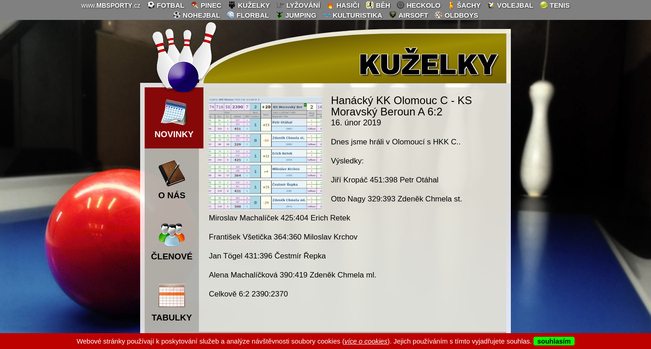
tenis (555, 5)
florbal (247, 15)
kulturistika (352, 15)
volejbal (510, 5)
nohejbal (196, 15)
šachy (464, 5)
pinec (206, 5)
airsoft (408, 15)
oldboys (456, 15)
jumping (295, 15)
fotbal (165, 5)
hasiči (342, 5)
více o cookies (365, 341)
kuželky (249, 5)
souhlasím (554, 341)
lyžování (298, 5)
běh (378, 5)
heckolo (418, 5)
